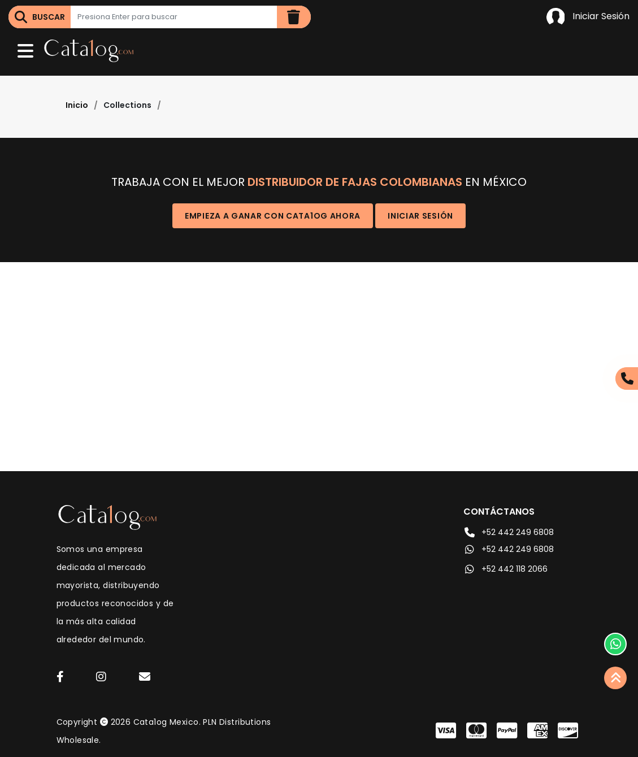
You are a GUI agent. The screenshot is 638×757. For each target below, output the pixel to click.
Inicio (77, 105)
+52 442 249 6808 (508, 532)
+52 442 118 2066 (505, 569)
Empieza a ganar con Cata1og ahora (273, 215)
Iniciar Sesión (588, 17)
